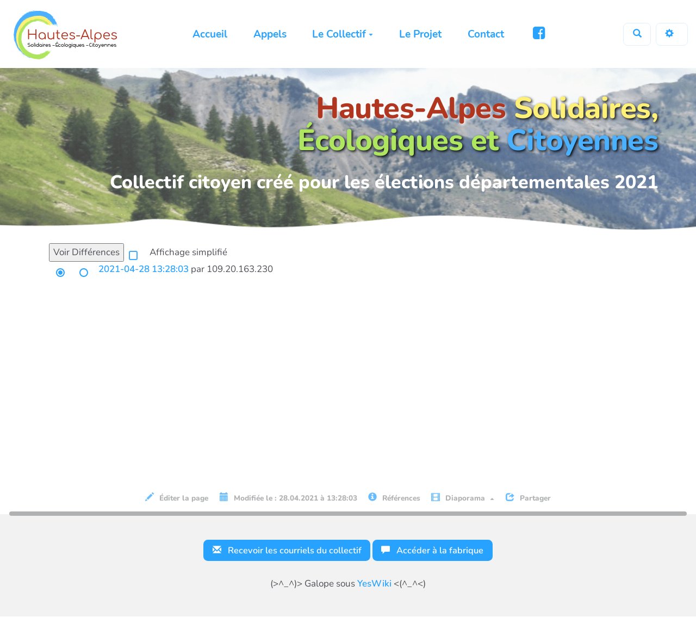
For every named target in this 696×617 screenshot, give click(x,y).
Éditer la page (176, 497)
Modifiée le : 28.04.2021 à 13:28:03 (288, 497)
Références (394, 497)
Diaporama (462, 497)
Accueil (208, 34)
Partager (528, 497)
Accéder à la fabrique (435, 550)
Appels (268, 34)
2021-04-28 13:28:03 (143, 269)
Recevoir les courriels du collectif (285, 550)
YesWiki (374, 584)
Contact (484, 34)
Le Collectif (341, 34)
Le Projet (419, 34)
